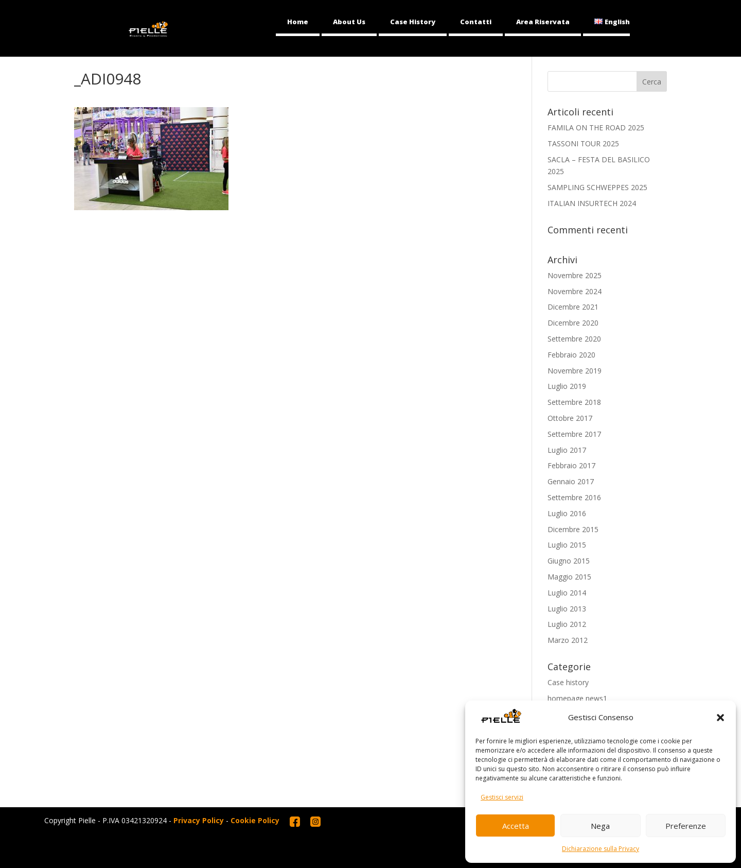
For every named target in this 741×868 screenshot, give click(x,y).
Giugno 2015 (569, 561)
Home (297, 21)
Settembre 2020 (574, 339)
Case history (568, 682)
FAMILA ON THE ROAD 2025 (596, 127)
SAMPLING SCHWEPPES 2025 (597, 187)
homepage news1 (577, 698)
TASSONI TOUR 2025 (583, 143)
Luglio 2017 (567, 450)
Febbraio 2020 (571, 355)
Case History (412, 21)
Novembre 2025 (575, 275)
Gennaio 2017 (571, 481)
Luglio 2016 (567, 513)
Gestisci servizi (502, 797)
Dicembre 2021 (573, 307)
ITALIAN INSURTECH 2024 (592, 203)
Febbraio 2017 (571, 465)
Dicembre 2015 (573, 529)
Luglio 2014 (567, 593)
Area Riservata (543, 21)
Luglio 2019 (567, 386)
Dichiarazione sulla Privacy (600, 848)
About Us (349, 21)
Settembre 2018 (574, 402)
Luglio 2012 (567, 624)
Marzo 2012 (568, 640)
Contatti (475, 21)
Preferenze (685, 826)
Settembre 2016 (574, 497)
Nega (600, 826)
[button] (720, 717)
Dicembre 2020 (573, 323)
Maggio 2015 (569, 577)
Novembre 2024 (575, 291)
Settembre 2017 (574, 434)
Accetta (515, 826)
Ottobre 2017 (570, 418)
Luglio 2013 (567, 609)
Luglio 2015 (567, 545)
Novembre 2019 (575, 371)
